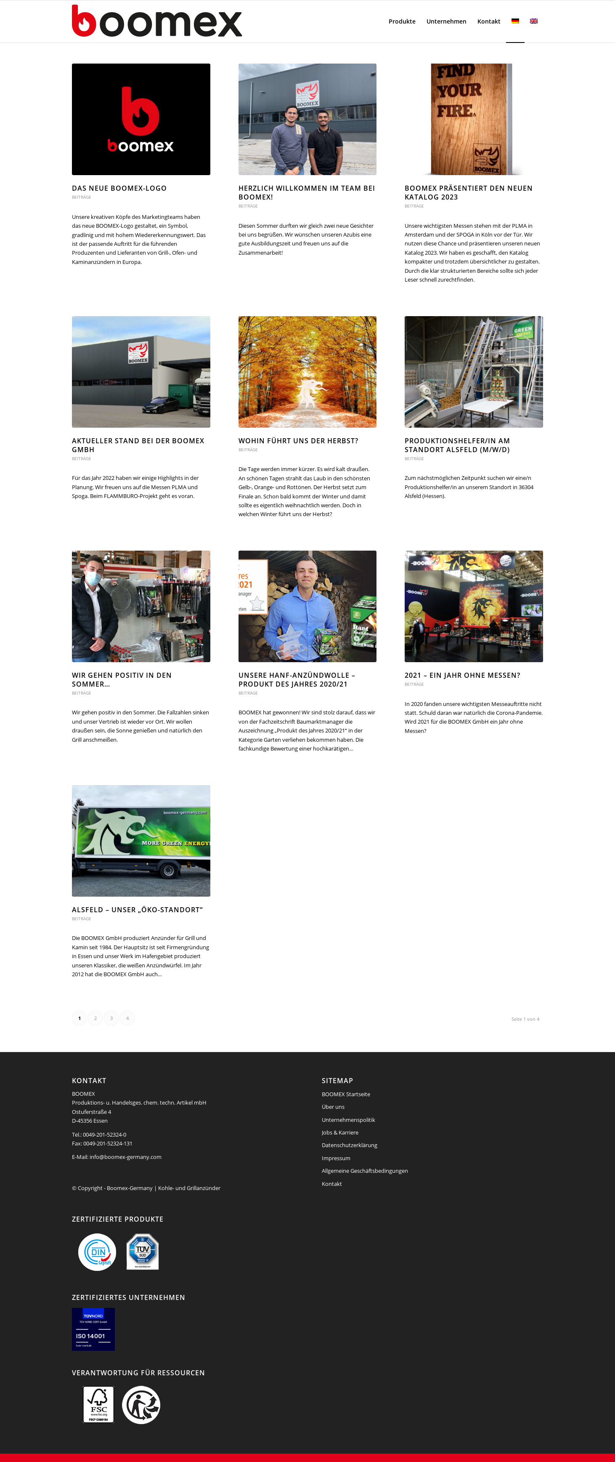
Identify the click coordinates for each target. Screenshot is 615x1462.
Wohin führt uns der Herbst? (298, 440)
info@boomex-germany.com (126, 1157)
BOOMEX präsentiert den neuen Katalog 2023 (469, 193)
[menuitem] (402, 21)
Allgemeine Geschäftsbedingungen (365, 1170)
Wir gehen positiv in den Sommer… (122, 680)
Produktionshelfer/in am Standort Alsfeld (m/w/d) (457, 445)
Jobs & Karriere (340, 1132)
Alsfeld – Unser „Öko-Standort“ (137, 909)
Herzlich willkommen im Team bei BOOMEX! (307, 193)
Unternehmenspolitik (348, 1120)
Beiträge (81, 197)
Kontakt (332, 1184)
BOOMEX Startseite (346, 1094)
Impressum (336, 1158)
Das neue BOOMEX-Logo (119, 188)
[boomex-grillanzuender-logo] (177, 21)
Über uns (333, 1106)
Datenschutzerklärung (349, 1145)
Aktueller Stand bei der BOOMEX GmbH (138, 445)
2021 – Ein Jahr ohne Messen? (462, 675)
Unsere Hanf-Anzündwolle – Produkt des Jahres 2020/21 (297, 680)
